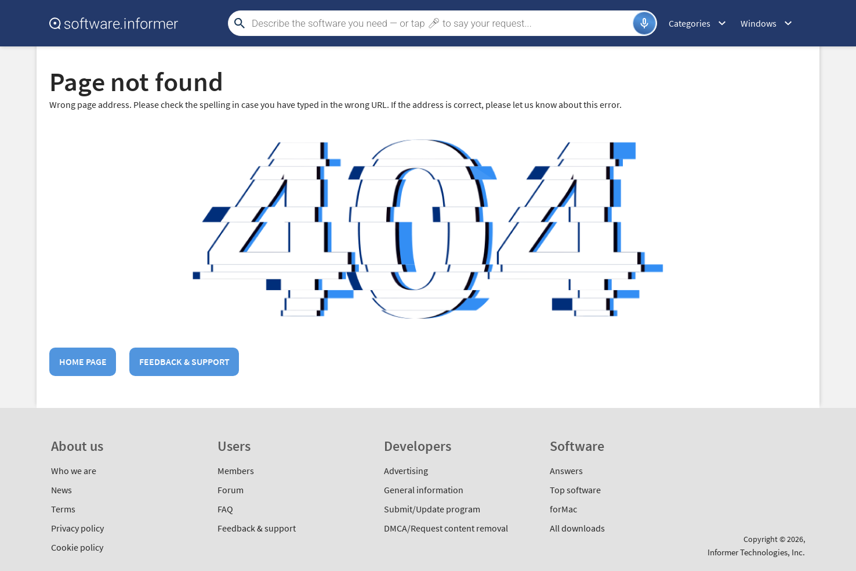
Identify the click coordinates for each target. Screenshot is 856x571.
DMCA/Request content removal (446, 528)
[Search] (441, 23)
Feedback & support (184, 361)
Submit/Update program (432, 509)
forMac (563, 509)
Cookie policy (77, 547)
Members (235, 470)
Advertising (406, 470)
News (61, 490)
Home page (83, 361)
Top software (575, 490)
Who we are (73, 470)
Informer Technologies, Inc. (756, 552)
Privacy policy (77, 528)
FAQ (225, 509)
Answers (566, 470)
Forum (230, 490)
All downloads (577, 528)
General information (423, 490)
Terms (63, 509)
